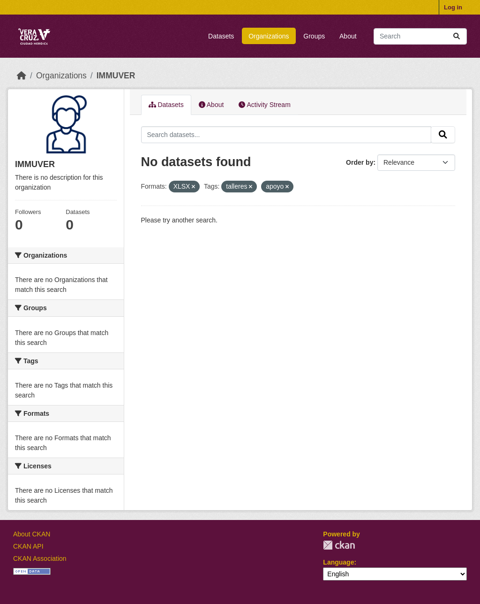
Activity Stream (264, 104)
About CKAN (31, 534)
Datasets (221, 36)
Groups (314, 36)
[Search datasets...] (420, 36)
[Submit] (456, 36)
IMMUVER (116, 75)
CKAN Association (40, 558)
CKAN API (28, 546)
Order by (359, 162)
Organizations (268, 36)
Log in (453, 7)
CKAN (339, 545)
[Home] (21, 75)
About (348, 36)
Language (338, 562)
